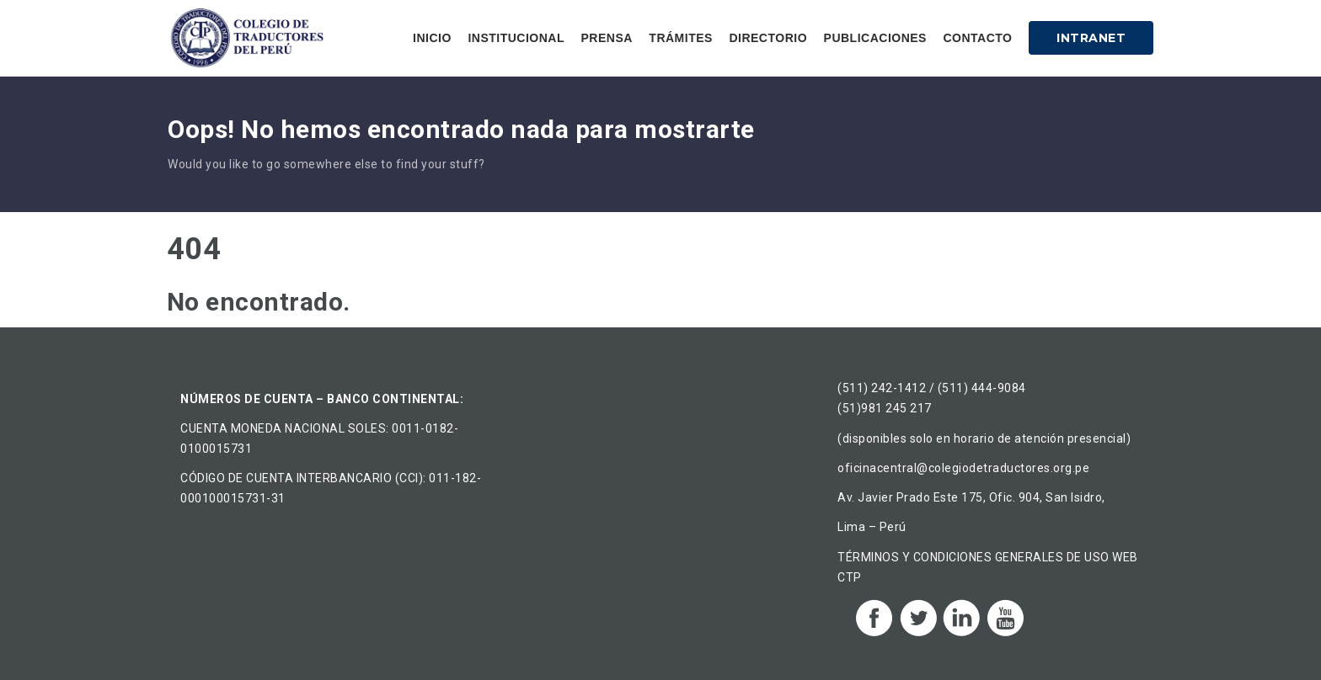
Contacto (977, 38)
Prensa (606, 38)
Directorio (768, 38)
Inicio (432, 38)
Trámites (681, 38)
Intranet (1091, 37)
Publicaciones (875, 38)
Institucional (516, 38)
